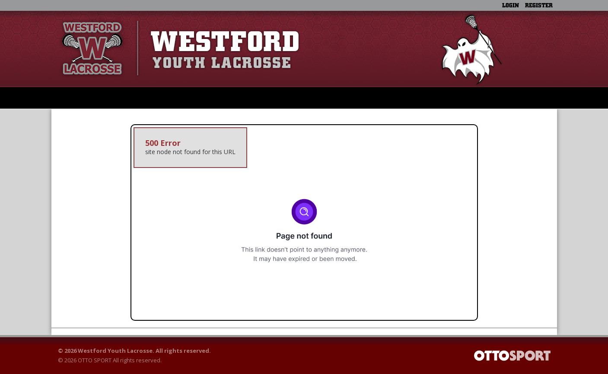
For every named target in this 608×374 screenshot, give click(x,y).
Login (510, 5)
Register (539, 5)
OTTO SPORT (94, 360)
